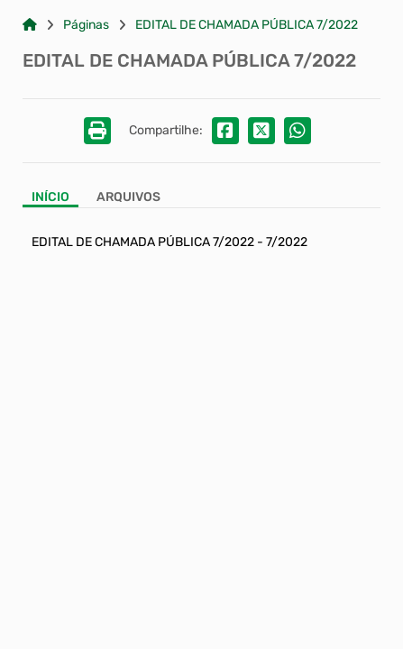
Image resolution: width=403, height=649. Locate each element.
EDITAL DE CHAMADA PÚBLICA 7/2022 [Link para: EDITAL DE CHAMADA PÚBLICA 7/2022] (246, 25)
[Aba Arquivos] (128, 198)
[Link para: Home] (30, 25)
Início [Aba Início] (50, 197)
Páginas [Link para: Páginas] (86, 25)
